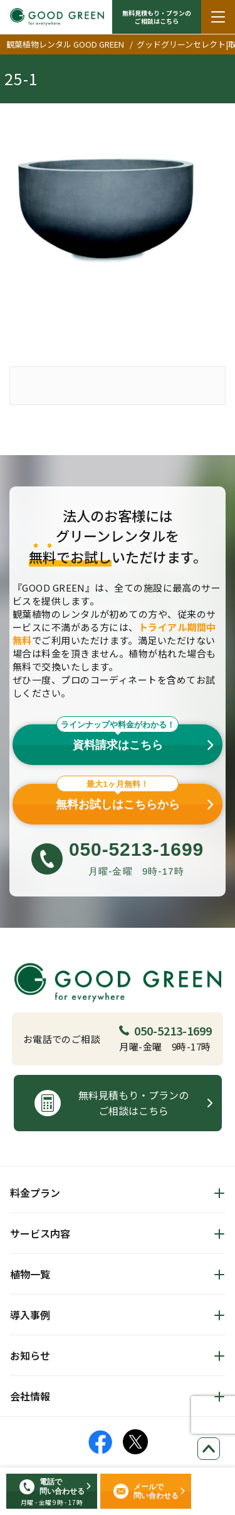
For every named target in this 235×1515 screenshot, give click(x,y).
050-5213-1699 (165, 1030)
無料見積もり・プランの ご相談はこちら (156, 17)
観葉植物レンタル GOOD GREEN (65, 44)
